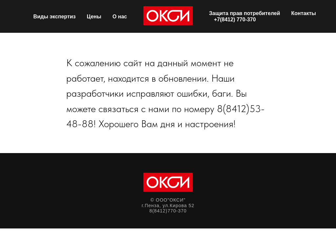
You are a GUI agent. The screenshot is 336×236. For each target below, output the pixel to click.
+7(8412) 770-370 (235, 19)
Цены (94, 16)
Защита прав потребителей (244, 13)
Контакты (303, 13)
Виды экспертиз (54, 16)
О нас (120, 16)
